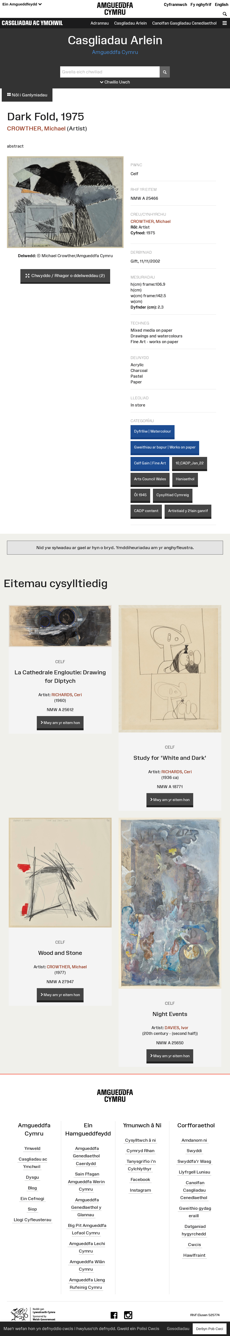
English (221, 4)
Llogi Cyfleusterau (32, 1219)
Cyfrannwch (175, 4)
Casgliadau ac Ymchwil (32, 23)
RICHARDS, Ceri (66, 694)
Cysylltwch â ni (140, 1139)
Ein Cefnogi (32, 1198)
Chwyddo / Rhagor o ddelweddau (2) (65, 276)
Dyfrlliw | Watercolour (152, 431)
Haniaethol (185, 479)
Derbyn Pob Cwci (209, 1329)
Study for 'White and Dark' (170, 757)
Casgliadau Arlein (130, 23)
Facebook (140, 1179)
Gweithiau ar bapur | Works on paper (165, 447)
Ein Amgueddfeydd (22, 4)
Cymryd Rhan (140, 1150)
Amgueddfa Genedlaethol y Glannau (86, 1207)
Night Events (169, 1014)
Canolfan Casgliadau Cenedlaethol (193, 1190)
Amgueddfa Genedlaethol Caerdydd (86, 1156)
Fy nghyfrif (200, 4)
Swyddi (194, 1150)
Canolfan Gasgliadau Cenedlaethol (184, 23)
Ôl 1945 (140, 495)
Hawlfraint (194, 1255)
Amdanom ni (194, 1139)
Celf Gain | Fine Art (150, 463)
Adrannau (100, 23)
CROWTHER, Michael (36, 128)
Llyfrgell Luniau (194, 1172)
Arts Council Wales (150, 479)
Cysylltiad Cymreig (172, 495)
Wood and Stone (60, 952)
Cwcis (194, 1244)
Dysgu (32, 1177)
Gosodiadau (178, 1328)
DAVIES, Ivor (176, 1027)
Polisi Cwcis (148, 1328)
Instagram (140, 1190)
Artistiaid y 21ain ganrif (188, 511)
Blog (32, 1187)
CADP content (146, 511)
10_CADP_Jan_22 (190, 463)
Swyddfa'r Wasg (194, 1161)
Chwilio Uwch (115, 82)
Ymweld (32, 1148)
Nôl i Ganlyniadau (27, 94)
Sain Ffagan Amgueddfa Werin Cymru (86, 1181)
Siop (32, 1209)
